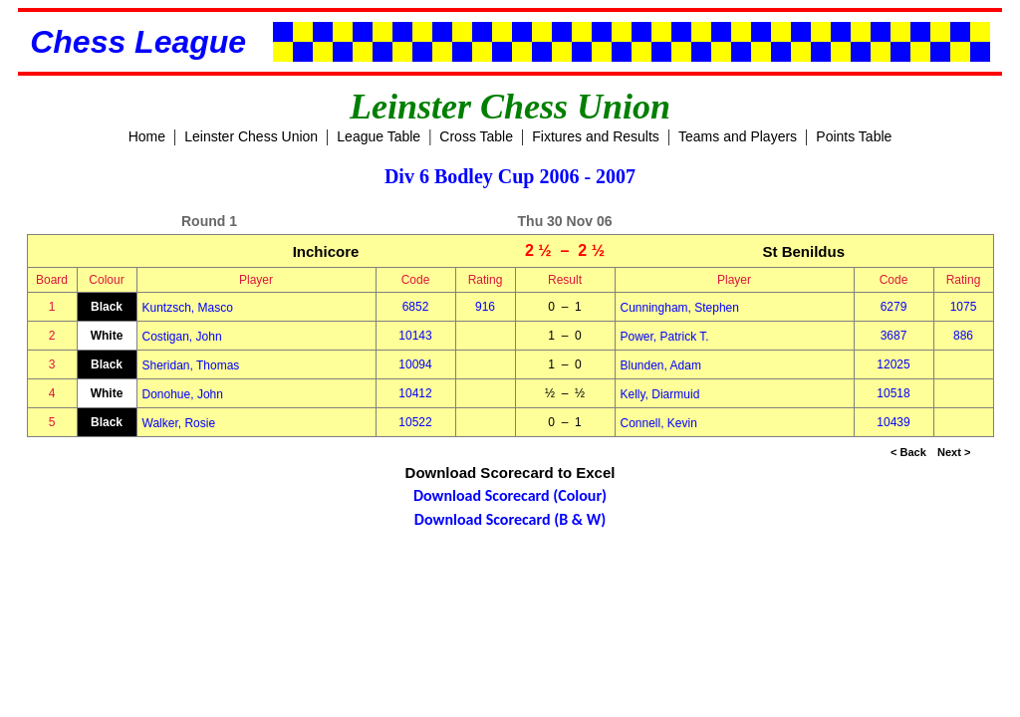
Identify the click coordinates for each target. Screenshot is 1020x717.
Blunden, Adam (661, 365)
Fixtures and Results (595, 136)
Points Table (854, 136)
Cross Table (476, 136)
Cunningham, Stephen (680, 308)
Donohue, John (182, 394)
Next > (953, 452)
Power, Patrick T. (665, 337)
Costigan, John (182, 337)
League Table (378, 136)
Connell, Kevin (659, 423)
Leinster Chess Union (251, 136)
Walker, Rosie (179, 423)
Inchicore (326, 251)
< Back (908, 452)
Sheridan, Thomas (191, 365)
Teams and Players (737, 136)
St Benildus (803, 251)
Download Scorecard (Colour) (510, 495)
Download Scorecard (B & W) (510, 519)
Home (146, 136)
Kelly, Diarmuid (660, 394)
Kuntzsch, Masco (187, 308)
